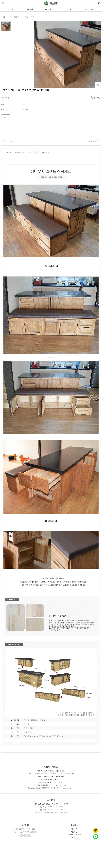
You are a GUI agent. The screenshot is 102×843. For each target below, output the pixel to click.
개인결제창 (89, 9)
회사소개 (74, 829)
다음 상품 (92, 141)
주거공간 (69, 9)
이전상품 (9, 141)
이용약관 (74, 832)
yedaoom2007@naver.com (54, 776)
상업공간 (29, 9)
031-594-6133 (44, 804)
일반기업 (10, 9)
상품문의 (33, 152)
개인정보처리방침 (74, 834)
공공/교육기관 (49, 9)
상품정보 (8, 152)
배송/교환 (45, 152)
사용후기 (20, 152)
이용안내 (74, 837)
